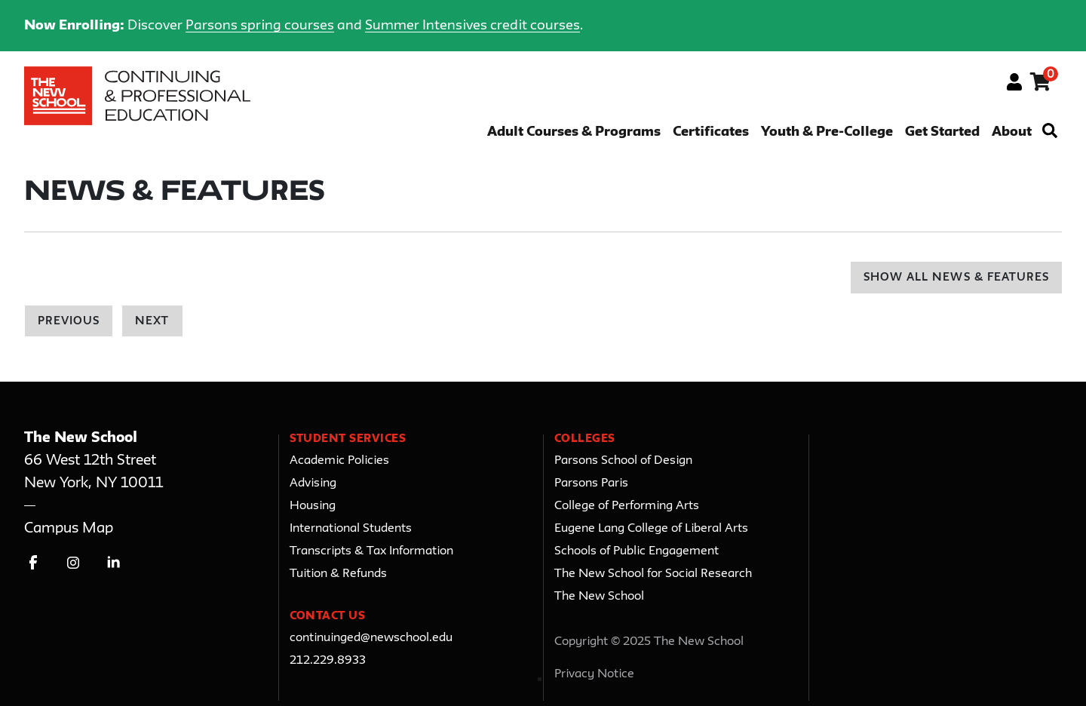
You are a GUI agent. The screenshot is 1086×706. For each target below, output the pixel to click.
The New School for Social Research (653, 574)
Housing (313, 506)
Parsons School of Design (623, 461)
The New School (599, 596)
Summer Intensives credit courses (472, 26)
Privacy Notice (594, 674)
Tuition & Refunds (338, 574)
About (1012, 132)
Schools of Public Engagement (636, 551)
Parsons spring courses (260, 26)
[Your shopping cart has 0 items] (1041, 84)
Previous (69, 322)
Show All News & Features (956, 278)
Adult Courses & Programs (574, 132)
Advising (313, 483)
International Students (351, 528)
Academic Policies (339, 461)
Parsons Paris (591, 483)
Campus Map (68, 528)
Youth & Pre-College (827, 132)
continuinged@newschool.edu (371, 638)
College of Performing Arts (626, 506)
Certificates (711, 132)
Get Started (942, 132)
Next (152, 322)
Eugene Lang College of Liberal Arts (651, 528)
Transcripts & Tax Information (371, 551)
